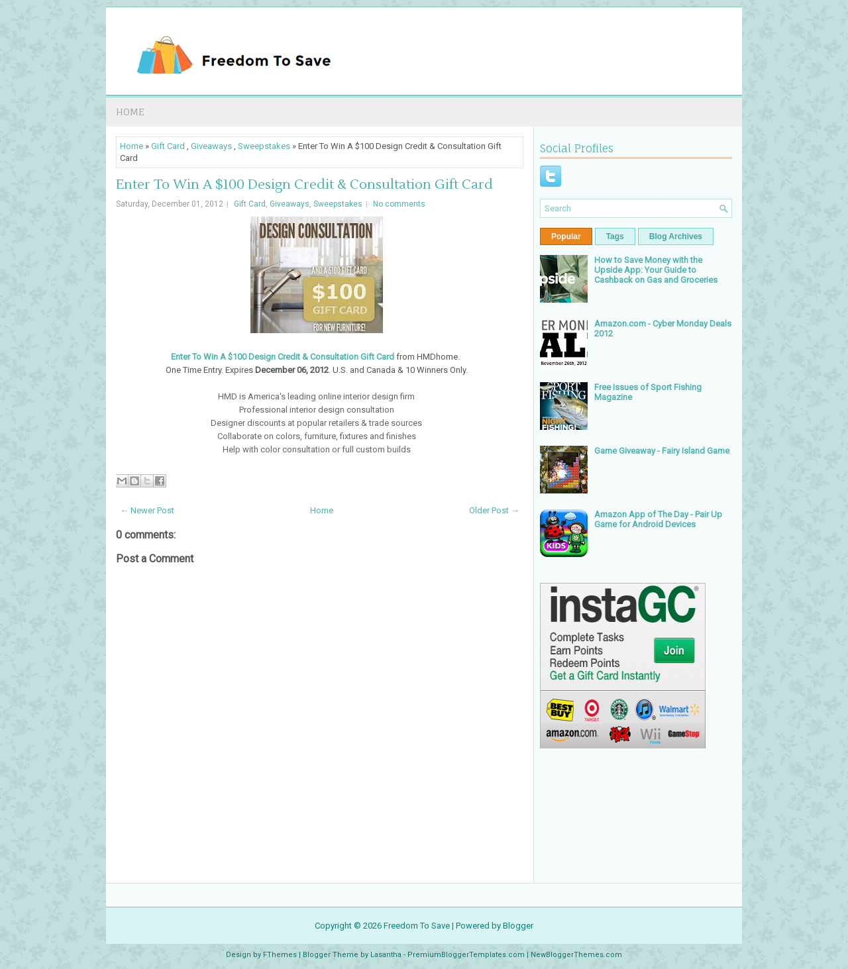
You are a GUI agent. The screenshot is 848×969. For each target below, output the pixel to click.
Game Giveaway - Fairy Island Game (661, 451)
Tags (615, 236)
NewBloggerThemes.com (576, 954)
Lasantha (385, 954)
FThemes (280, 954)
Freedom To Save (417, 926)
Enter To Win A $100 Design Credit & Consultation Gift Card (304, 184)
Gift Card (168, 146)
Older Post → (494, 510)
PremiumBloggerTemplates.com (466, 954)
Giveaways (211, 146)
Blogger (518, 926)
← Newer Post (147, 510)
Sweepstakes (264, 146)
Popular (566, 236)
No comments (399, 204)
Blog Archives (675, 236)
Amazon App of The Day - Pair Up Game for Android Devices (658, 519)
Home (130, 111)
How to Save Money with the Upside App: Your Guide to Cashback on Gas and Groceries (655, 270)
